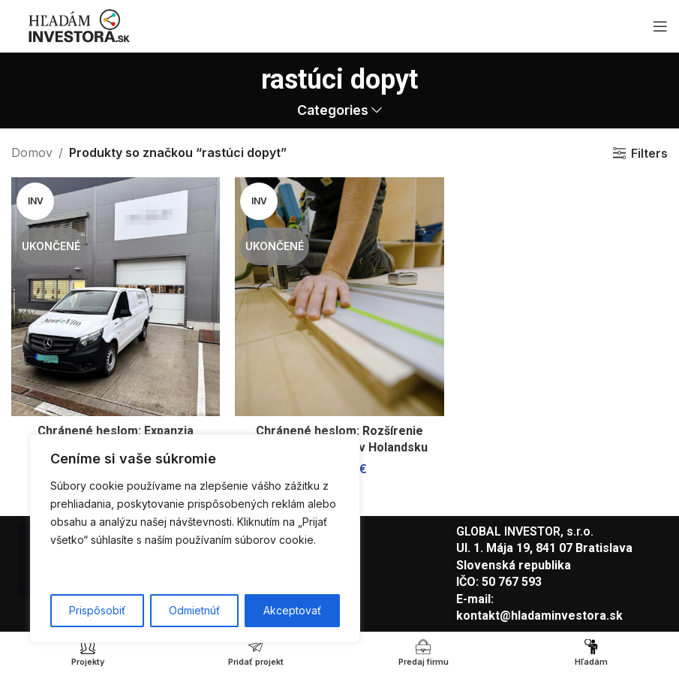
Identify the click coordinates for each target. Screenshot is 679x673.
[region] (195, 538)
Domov (32, 152)
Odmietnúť (194, 610)
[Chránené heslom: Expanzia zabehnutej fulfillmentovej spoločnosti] (115, 296)
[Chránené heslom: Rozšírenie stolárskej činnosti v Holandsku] (339, 296)
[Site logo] (78, 24)
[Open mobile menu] (660, 26)
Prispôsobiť (97, 610)
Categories (332, 110)
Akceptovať (292, 610)
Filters (649, 153)
